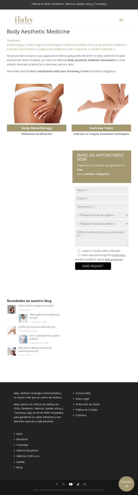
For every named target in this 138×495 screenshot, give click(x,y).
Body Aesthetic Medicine (110, 45)
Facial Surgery (53, 45)
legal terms (118, 255)
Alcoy (19, 467)
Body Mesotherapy (36, 128)
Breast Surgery (15, 45)
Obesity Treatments (101, 49)
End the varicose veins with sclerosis (36, 326)
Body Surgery (35, 45)
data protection (114, 259)
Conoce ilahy (83, 393)
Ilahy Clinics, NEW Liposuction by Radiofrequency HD (34, 349)
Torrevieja (22, 445)
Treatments (13, 40)
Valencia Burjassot (27, 450)
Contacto (81, 415)
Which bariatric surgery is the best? (36, 305)
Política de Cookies (87, 409)
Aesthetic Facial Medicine (21, 49)
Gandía (20, 462)
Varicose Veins (101, 128)
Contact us (126, 483)
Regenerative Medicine (52, 49)
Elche (19, 434)
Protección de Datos (88, 404)
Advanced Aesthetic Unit (79, 45)
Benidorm (22, 439)
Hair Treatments (77, 49)
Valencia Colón (28, 456)
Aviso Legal (82, 398)
